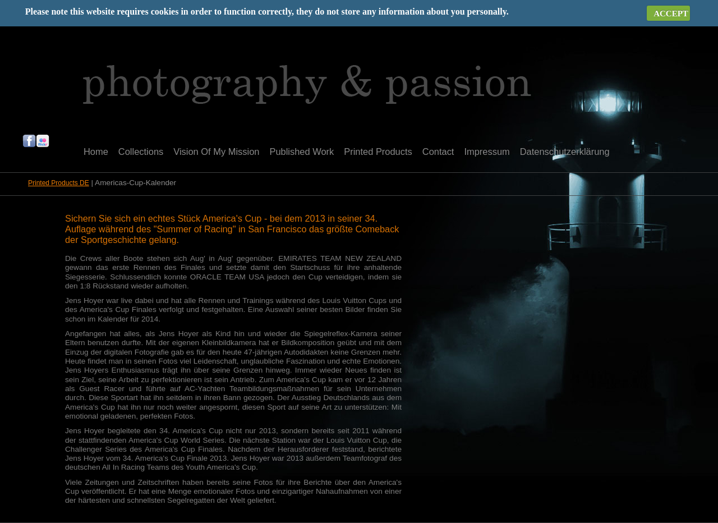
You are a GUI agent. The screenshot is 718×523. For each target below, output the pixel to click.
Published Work (301, 151)
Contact (438, 151)
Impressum (486, 151)
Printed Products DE (58, 183)
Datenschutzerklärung (565, 151)
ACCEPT (670, 13)
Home (96, 151)
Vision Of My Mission (216, 151)
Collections (140, 151)
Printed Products (378, 151)
